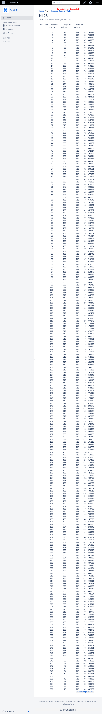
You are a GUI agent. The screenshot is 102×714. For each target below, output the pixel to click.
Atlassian (68, 709)
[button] (3, 2)
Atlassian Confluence (54, 701)
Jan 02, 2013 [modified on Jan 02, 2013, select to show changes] (67, 20)
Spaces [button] (13, 3)
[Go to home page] (7, 2)
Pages (41, 11)
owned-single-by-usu (85, 692)
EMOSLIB (13, 10)
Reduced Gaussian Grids (61, 11)
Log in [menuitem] (97, 3)
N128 (43, 16)
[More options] (95, 11)
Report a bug (91, 701)
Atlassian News (68, 704)
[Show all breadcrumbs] (47, 11)
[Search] (54, 3)
